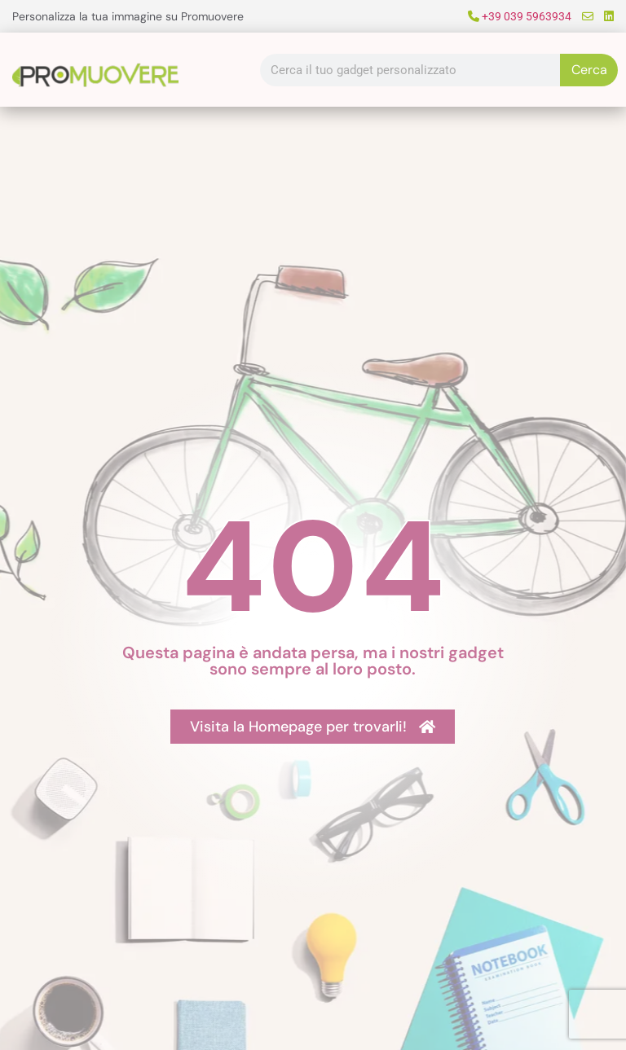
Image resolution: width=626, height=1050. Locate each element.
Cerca (589, 69)
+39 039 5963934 (519, 16)
